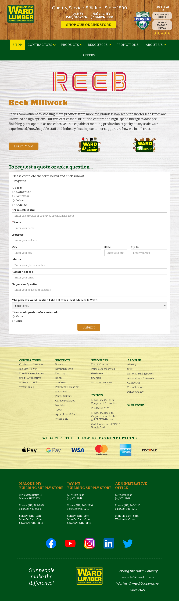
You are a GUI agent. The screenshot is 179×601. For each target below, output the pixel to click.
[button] (42, 45)
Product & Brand (23, 210)
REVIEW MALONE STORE (162, 25)
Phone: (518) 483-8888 (32, 505)
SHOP (17, 45)
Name (16, 222)
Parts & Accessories (103, 369)
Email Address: (23, 271)
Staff (130, 369)
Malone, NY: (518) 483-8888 (102, 15)
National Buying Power (140, 373)
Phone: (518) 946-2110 (127, 505)
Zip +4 (135, 247)
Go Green (97, 373)
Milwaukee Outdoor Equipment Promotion (104, 402)
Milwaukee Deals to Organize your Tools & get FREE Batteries (104, 416)
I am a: (17, 187)
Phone (16, 259)
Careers (87, 55)
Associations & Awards (140, 378)
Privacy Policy (135, 391)
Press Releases (136, 387)
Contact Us (133, 382)
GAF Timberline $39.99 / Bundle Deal (105, 426)
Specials (96, 378)
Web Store (135, 405)
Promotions (128, 45)
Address (18, 234)
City (14, 247)
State (107, 247)
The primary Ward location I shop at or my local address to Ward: (55, 300)
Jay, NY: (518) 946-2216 (77, 15)
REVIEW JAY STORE (162, 15)
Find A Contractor (102, 364)
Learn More (23, 146)
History (131, 364)
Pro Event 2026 (100, 408)
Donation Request (101, 382)
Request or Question (25, 284)
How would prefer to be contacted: (35, 312)
